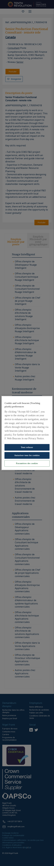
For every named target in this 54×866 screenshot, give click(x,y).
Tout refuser (27, 447)
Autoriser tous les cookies (27, 455)
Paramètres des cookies (27, 463)
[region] (27, 433)
